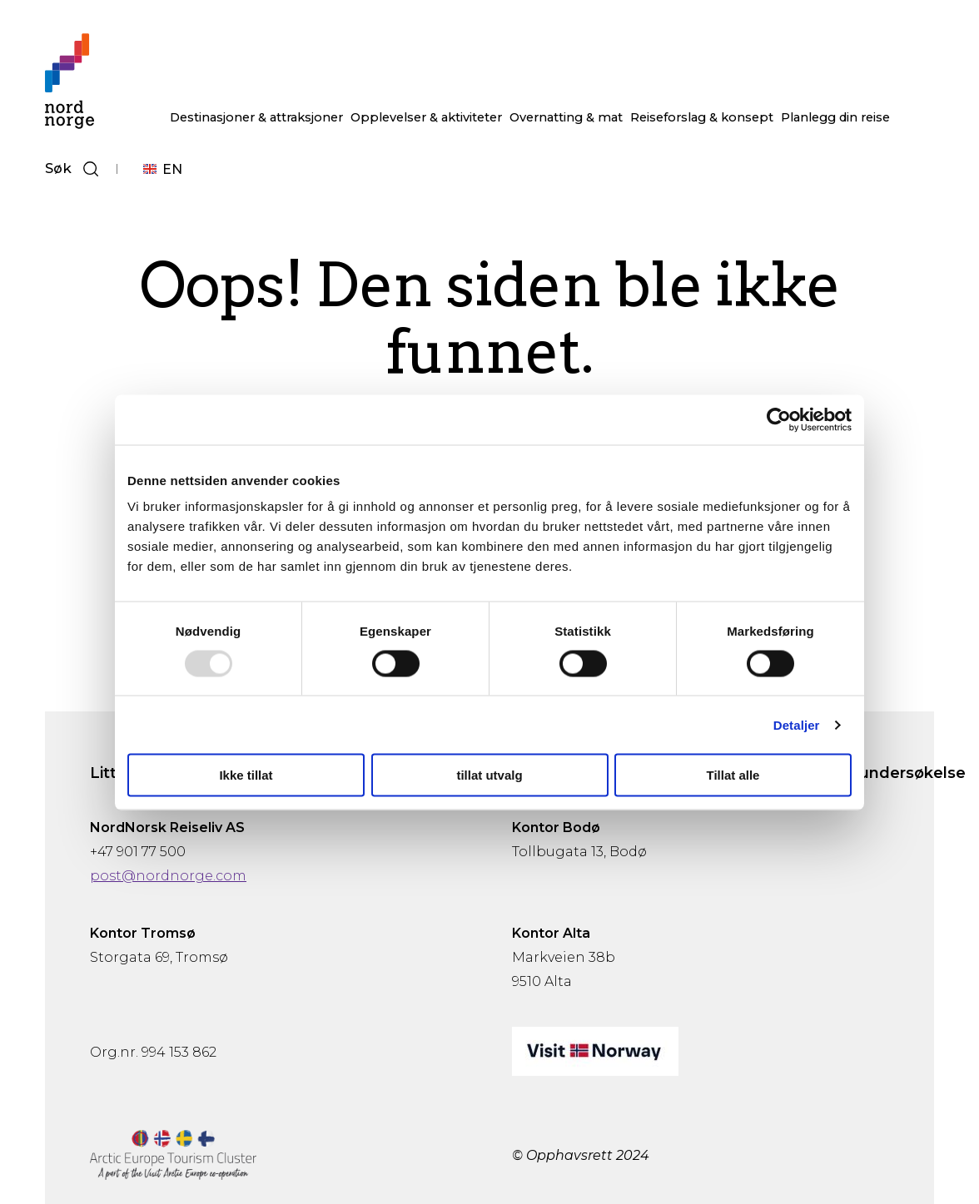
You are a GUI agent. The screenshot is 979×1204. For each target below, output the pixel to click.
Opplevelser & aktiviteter (426, 117)
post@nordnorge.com (168, 876)
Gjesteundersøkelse (887, 773)
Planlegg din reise (835, 117)
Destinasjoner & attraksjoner (256, 117)
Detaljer (796, 724)
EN (172, 169)
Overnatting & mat (566, 117)
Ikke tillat (245, 775)
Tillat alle (733, 775)
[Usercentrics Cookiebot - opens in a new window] (779, 419)
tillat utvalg (489, 775)
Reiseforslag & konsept (701, 117)
